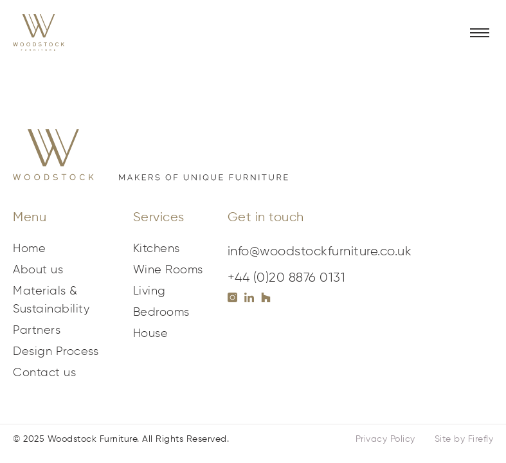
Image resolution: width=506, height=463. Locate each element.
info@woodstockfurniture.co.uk (320, 251)
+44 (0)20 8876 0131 (287, 277)
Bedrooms (161, 312)
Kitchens (156, 249)
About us (38, 270)
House (150, 334)
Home (29, 249)
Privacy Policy (385, 439)
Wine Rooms (168, 270)
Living (149, 291)
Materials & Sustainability (51, 300)
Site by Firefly (464, 439)
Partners (36, 330)
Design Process (55, 352)
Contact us (44, 373)
